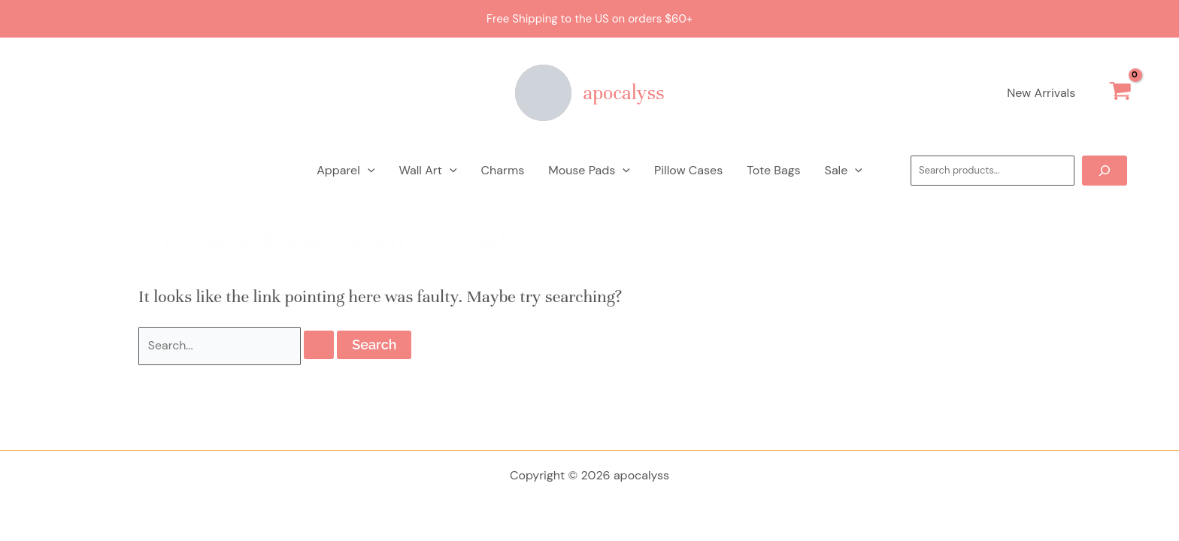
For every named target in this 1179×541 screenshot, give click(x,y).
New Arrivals (1041, 93)
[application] (367, 170)
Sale (843, 170)
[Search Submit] (319, 345)
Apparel (345, 170)
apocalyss (624, 92)
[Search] (1104, 171)
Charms (503, 170)
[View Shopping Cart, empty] (1120, 93)
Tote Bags (773, 170)
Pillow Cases (688, 170)
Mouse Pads (589, 170)
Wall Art (427, 170)
